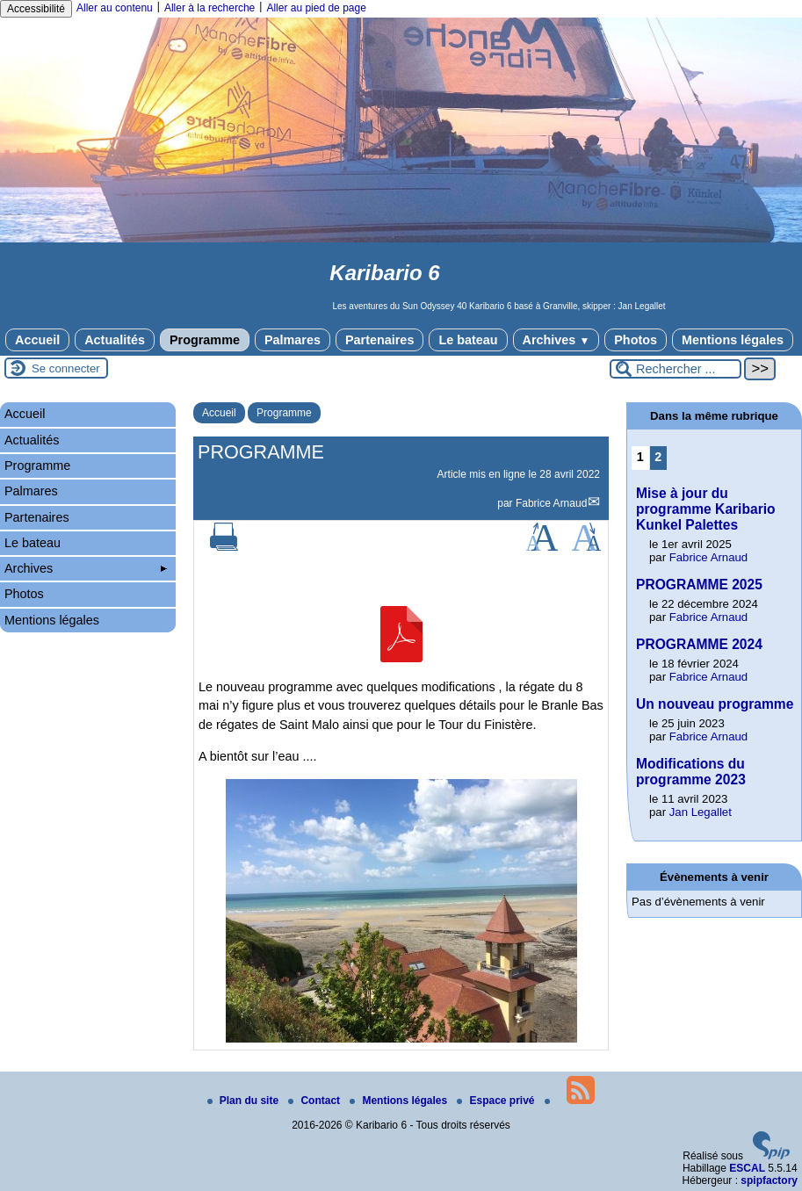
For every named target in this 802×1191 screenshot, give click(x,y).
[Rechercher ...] (675, 369)
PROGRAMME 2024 (699, 644)
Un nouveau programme (714, 704)
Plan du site (244, 1100)
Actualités (114, 340)
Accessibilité (36, 9)
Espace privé (497, 1100)
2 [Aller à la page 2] (657, 457)
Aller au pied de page (315, 8)
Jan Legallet (700, 812)
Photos (635, 340)
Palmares (292, 340)
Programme (205, 340)
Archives (556, 340)
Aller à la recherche (209, 8)
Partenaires (379, 340)
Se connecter (66, 368)
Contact (315, 1100)
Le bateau (467, 340)
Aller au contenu (114, 8)
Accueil (37, 340)
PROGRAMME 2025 (699, 584)
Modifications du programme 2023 (691, 771)
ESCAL (747, 1168)
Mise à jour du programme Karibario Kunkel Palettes (706, 509)
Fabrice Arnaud (551, 503)
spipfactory (769, 1180)
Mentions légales (733, 340)
